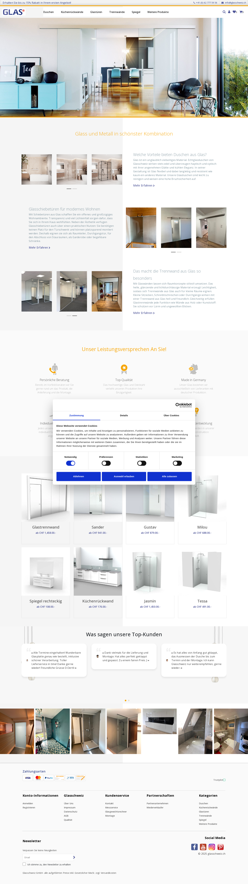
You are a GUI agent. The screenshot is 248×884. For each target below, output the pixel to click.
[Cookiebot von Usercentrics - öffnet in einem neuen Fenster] (178, 405)
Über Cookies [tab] (171, 415)
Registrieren (29, 807)
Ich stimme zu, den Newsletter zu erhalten (49, 864)
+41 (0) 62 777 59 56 (205, 2)
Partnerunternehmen (157, 803)
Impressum (69, 807)
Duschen (48, 12)
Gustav (150, 527)
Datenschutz (70, 811)
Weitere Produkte (158, 12)
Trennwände (117, 12)
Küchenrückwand (97, 601)
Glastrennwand (45, 527)
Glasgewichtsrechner (116, 811)
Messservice (111, 807)
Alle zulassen (169, 476)
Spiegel (136, 12)
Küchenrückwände (72, 12)
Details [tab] (124, 415)
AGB (66, 815)
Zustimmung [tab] (76, 415)
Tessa (202, 601)
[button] (125, 700)
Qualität (68, 819)
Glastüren (96, 12)
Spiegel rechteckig (46, 601)
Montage (110, 815)
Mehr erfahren (144, 185)
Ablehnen (78, 476)
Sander (98, 527)
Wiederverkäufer (155, 807)
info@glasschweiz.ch (233, 2)
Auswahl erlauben (124, 476)
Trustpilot (218, 779)
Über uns (68, 803)
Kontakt (109, 803)
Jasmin (150, 601)
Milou (202, 527)
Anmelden (28, 803)
